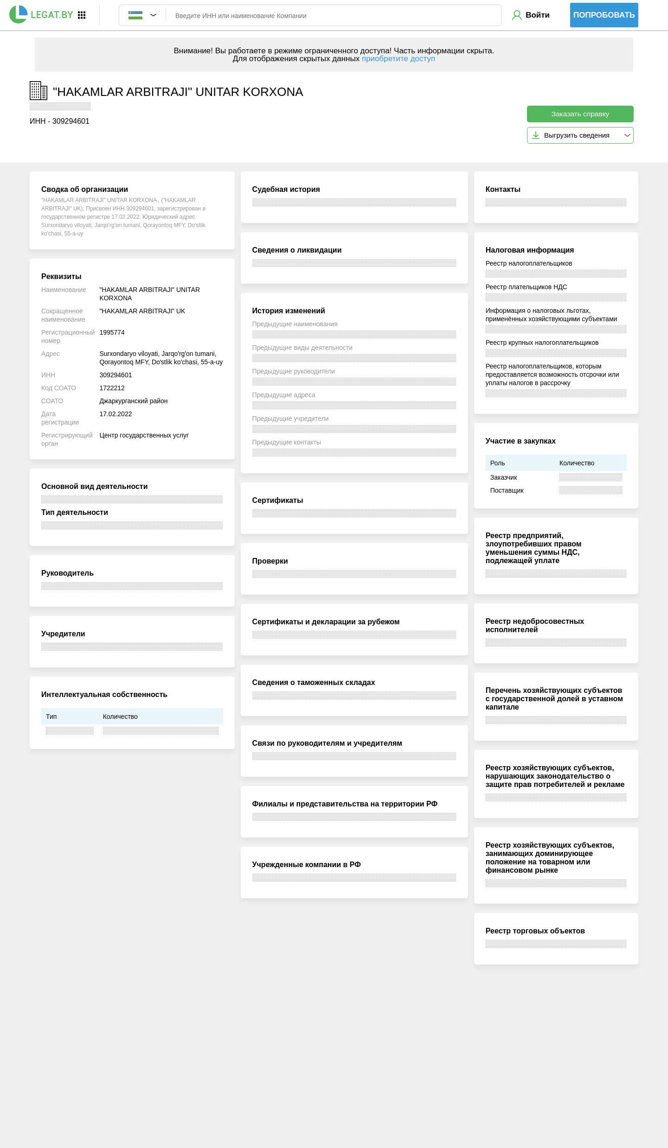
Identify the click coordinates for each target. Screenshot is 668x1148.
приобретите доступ (398, 58)
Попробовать (604, 15)
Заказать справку (581, 114)
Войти (538, 15)
